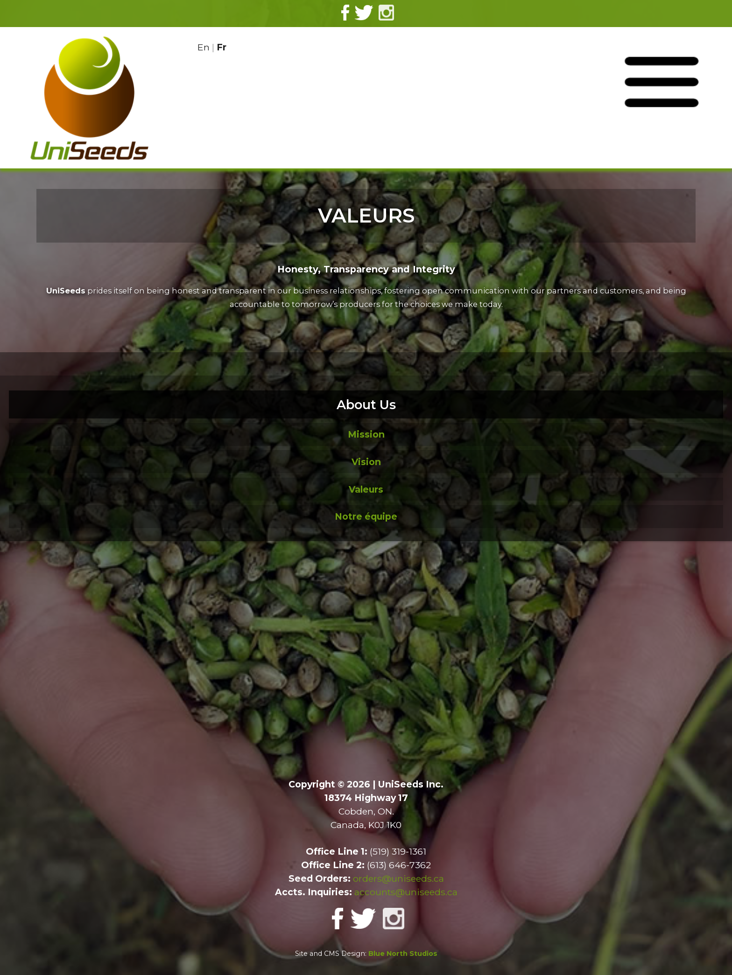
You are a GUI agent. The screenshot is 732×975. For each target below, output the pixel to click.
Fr (221, 47)
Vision (366, 461)
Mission (366, 434)
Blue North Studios (402, 953)
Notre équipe (366, 516)
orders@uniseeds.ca (398, 878)
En (203, 47)
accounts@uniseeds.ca (406, 892)
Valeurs (366, 489)
